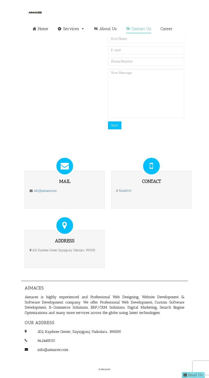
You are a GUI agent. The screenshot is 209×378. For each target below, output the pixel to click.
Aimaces (34, 288)
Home (43, 28)
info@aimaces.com (45, 190)
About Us (108, 28)
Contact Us (141, 28)
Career (166, 28)
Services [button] (71, 28)
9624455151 (125, 190)
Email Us (193, 375)
